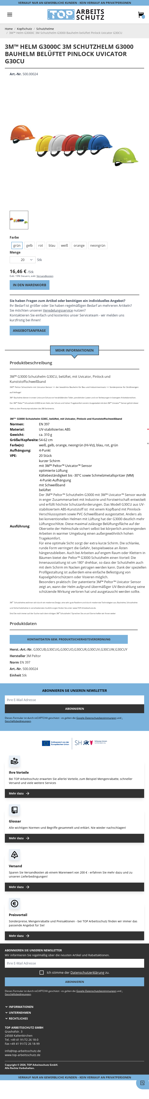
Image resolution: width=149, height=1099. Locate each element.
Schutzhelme (45, 29)
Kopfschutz (24, 29)
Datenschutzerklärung (87, 972)
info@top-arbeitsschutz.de (23, 1051)
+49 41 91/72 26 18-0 (24, 1040)
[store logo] (75, 14)
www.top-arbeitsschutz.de (22, 1055)
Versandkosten (45, 276)
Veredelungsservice (58, 310)
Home (9, 29)
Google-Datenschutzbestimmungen (96, 718)
